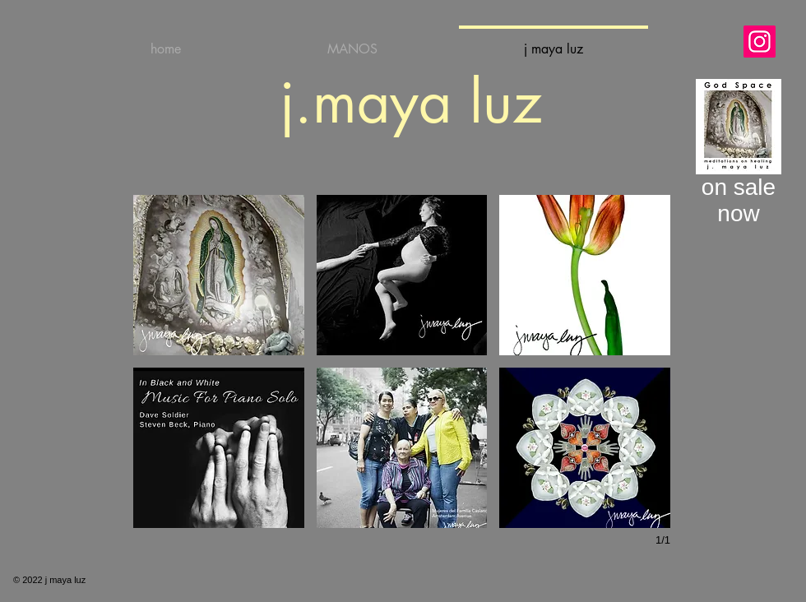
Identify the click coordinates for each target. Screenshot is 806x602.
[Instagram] (759, 41)
